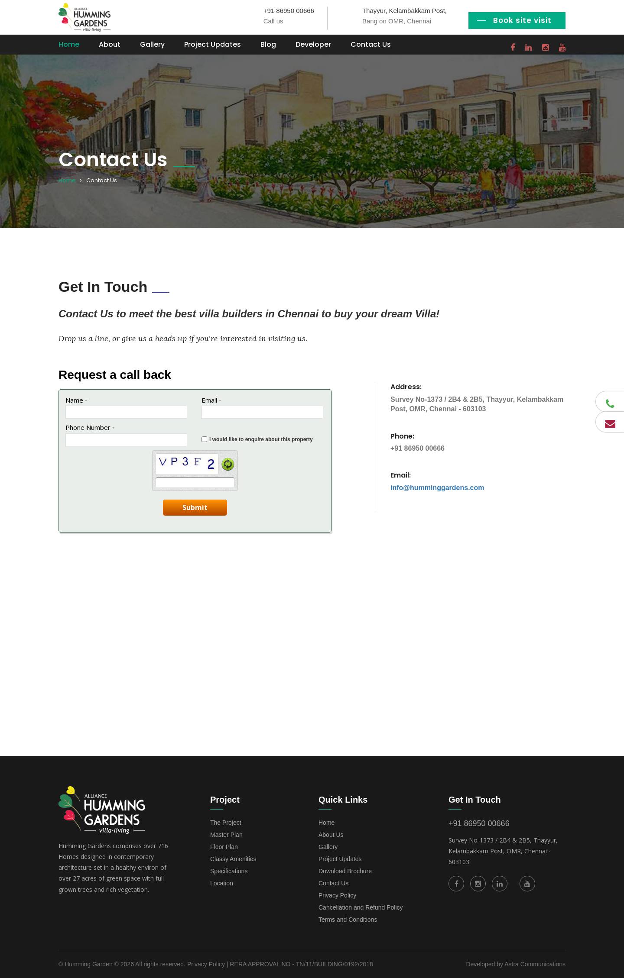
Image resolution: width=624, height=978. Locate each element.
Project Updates (212, 44)
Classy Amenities (233, 858)
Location (221, 883)
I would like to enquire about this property (261, 439)
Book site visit (522, 20)
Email (211, 400)
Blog (268, 44)
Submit (195, 507)
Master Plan (226, 834)
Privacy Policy (337, 895)
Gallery (152, 44)
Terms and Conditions (347, 919)
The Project (225, 822)
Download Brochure (345, 871)
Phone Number (90, 427)
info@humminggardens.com (437, 487)
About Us (331, 834)
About (109, 44)
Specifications (228, 871)
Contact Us (371, 44)
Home (68, 44)
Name (76, 400)
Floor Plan (224, 846)
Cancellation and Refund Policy (360, 907)
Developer (313, 44)
